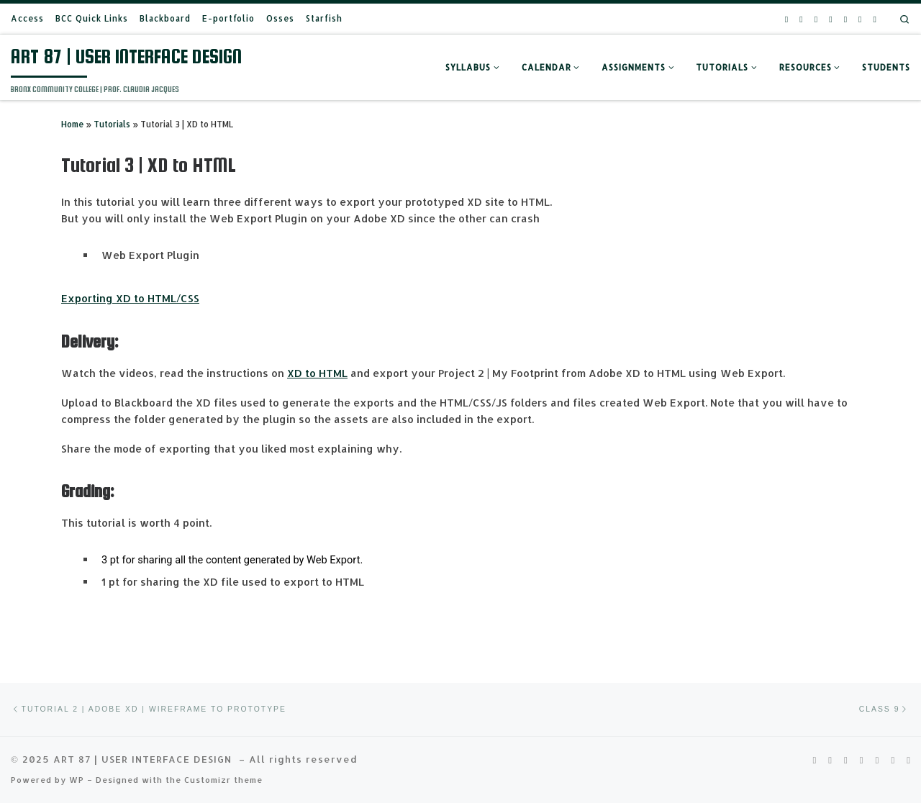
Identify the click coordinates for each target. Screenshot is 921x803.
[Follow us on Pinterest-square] (800, 19)
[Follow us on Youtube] (816, 19)
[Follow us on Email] (859, 19)
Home (72, 124)
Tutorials (112, 124)
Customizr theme (223, 779)
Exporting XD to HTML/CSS (130, 298)
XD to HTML (317, 373)
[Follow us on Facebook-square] (830, 19)
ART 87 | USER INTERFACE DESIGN (144, 759)
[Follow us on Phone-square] (845, 19)
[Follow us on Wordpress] (875, 19)
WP (76, 779)
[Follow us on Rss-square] (786, 19)
